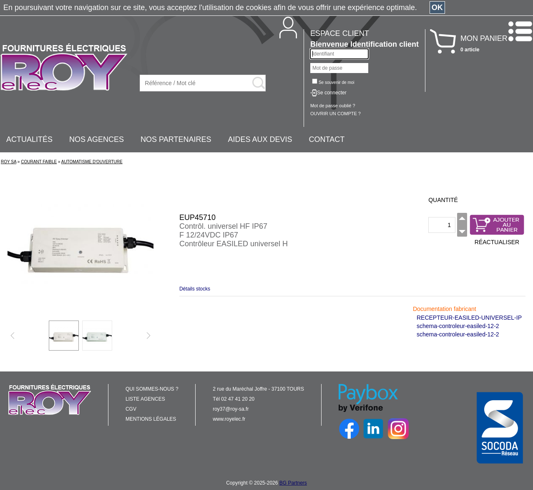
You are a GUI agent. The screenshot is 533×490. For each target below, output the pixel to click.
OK (437, 7)
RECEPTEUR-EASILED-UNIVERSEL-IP (469, 317)
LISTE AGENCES (145, 399)
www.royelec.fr (229, 419)
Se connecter (332, 93)
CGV (131, 409)
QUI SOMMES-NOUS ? (152, 389)
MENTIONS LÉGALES (151, 419)
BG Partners (293, 483)
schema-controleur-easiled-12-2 (458, 326)
